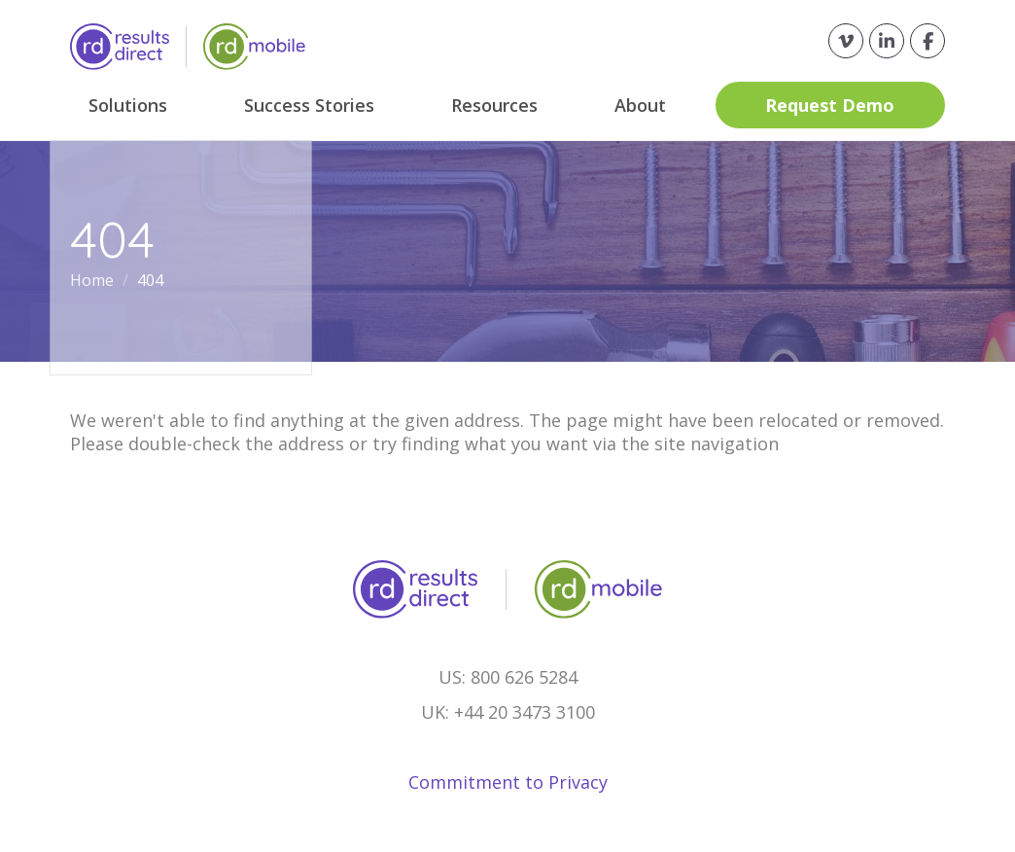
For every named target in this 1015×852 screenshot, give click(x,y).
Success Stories (309, 105)
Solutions (127, 105)
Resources (494, 105)
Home (94, 280)
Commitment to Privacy (508, 782)
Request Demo (829, 105)
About (640, 105)
